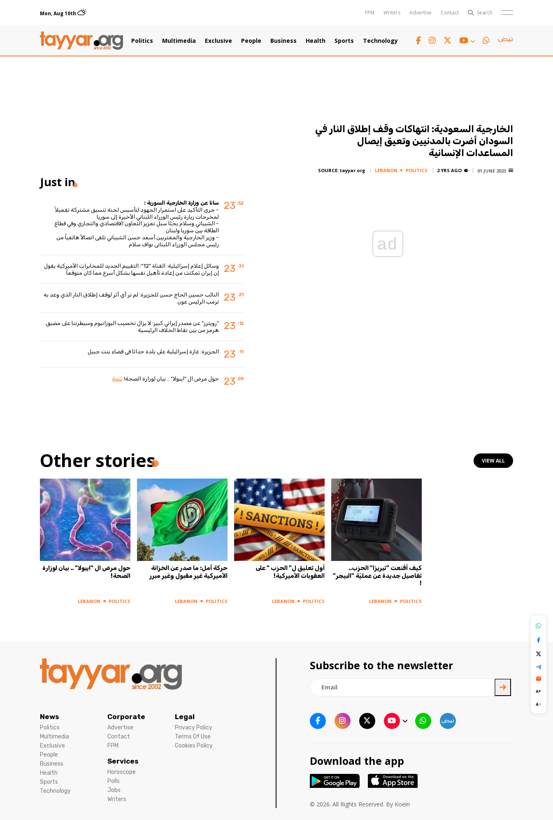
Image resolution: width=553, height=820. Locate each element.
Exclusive (218, 40)
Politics (142, 40)
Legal (185, 717)
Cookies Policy (194, 745)
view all (493, 460)
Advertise (420, 12)
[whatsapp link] (486, 40)
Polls (113, 781)
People (251, 40)
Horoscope (121, 772)
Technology (380, 40)
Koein (402, 804)
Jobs (114, 790)
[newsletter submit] (503, 687)
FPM (369, 12)
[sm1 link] (505, 41)
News (49, 717)
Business (283, 40)
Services (123, 761)
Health (315, 40)
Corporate (126, 717)
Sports (344, 40)
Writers (391, 12)
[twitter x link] (447, 40)
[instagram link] (432, 40)
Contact (450, 12)
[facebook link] (418, 40)
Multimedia (179, 40)
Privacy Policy (193, 727)
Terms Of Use (193, 736)
